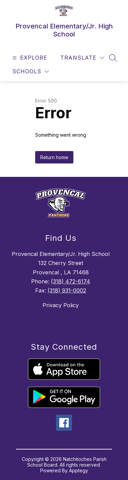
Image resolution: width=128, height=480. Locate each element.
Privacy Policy (61, 305)
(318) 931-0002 (67, 290)
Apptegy (78, 470)
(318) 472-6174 (70, 281)
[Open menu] (29, 58)
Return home (54, 157)
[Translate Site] (82, 58)
